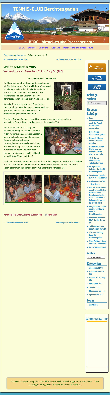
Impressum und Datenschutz (78, 47)
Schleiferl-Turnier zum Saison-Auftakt (97, 227)
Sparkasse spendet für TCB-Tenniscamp (98, 176)
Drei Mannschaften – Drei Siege (97, 182)
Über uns (43, 47)
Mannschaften (95, 291)
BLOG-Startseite (27, 47)
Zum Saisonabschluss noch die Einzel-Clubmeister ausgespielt (96, 123)
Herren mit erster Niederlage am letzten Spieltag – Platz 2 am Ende (96, 150)
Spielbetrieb (94, 294)
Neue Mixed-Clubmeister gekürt (97, 133)
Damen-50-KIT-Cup (97, 277)
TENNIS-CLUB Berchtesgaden (45, 9)
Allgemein (20, 55)
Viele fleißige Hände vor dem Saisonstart (97, 242)
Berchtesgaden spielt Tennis (69, 59)
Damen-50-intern (96, 271)
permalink (52, 215)
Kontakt (55, 47)
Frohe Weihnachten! (97, 247)
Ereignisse (37, 215)
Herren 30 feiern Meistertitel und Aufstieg (96, 140)
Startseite (8, 55)
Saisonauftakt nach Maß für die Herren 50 (97, 220)
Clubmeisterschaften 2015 (15, 59)
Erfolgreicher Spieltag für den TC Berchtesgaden (97, 169)
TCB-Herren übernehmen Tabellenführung (96, 160)
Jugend (92, 287)
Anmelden (93, 305)
